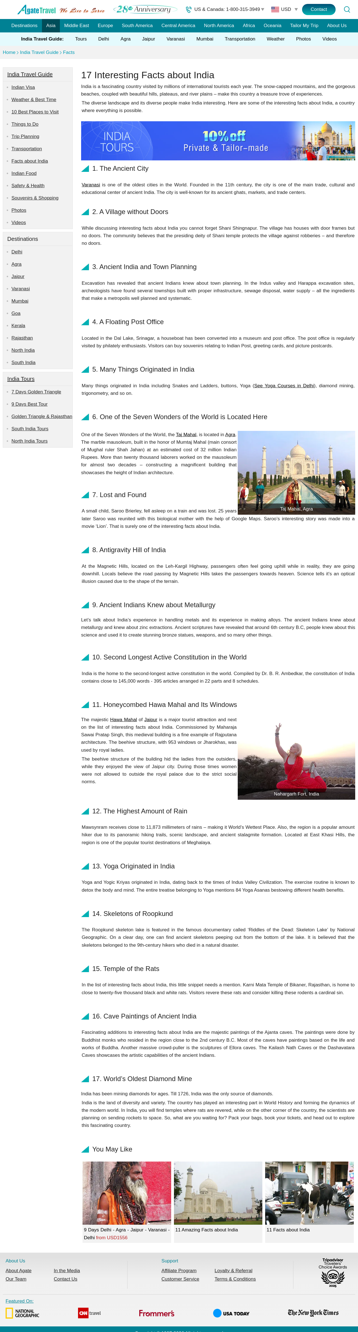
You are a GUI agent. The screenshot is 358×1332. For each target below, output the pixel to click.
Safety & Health (27, 185)
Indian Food (24, 173)
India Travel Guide (39, 52)
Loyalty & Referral (233, 1270)
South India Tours (29, 428)
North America (219, 25)
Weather (276, 39)
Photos (303, 39)
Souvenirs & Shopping (34, 198)
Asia (50, 25)
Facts (69, 52)
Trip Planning (25, 136)
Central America (178, 25)
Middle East (76, 25)
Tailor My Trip (304, 25)
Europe (105, 25)
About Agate (19, 1270)
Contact (319, 9)
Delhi (103, 39)
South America (137, 25)
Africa (249, 25)
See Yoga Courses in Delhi (284, 385)
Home (9, 52)
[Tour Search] (346, 9)
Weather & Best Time (33, 99)
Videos (329, 39)
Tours (81, 39)
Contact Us (65, 1279)
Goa (15, 313)
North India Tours (29, 441)
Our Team (16, 1279)
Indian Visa (23, 87)
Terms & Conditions (235, 1279)
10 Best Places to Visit (35, 112)
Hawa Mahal (123, 719)
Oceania (272, 25)
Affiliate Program (178, 1270)
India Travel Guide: (42, 39)
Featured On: (172, 1309)
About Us (337, 25)
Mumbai (204, 39)
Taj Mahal (186, 434)
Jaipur (148, 39)
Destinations (24, 25)
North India (23, 350)
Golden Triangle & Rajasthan (41, 416)
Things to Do (24, 124)
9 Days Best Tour (29, 404)
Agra (126, 39)
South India (23, 362)
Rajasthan (22, 338)
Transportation (240, 39)
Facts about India (29, 161)
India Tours (20, 379)
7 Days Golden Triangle (36, 392)
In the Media (67, 1270)
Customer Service (180, 1279)
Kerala (18, 325)
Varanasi (175, 39)
